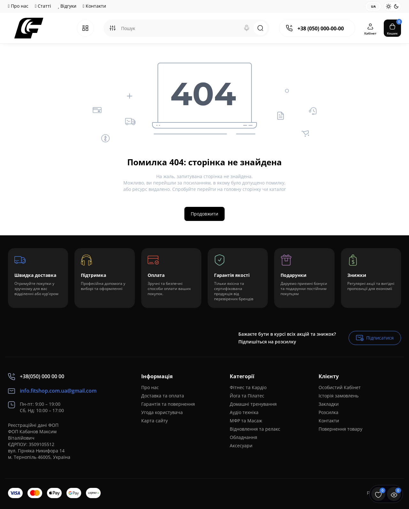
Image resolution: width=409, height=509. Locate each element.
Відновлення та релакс (255, 429)
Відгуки (67, 6)
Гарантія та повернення (168, 404)
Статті (43, 6)
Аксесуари (241, 445)
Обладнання (243, 437)
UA (373, 6)
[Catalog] (85, 28)
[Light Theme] (388, 6)
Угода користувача (162, 412)
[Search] (247, 28)
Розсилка (328, 412)
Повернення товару (340, 429)
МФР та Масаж (246, 421)
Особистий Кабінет (340, 387)
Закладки (329, 404)
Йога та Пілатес (247, 396)
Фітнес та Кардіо (248, 387)
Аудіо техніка (244, 412)
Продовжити (204, 214)
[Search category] (112, 28)
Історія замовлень (339, 396)
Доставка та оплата (162, 396)
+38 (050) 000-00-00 (320, 28)
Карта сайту (154, 421)
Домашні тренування (253, 404)
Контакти (94, 6)
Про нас (18, 6)
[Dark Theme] (396, 6)
